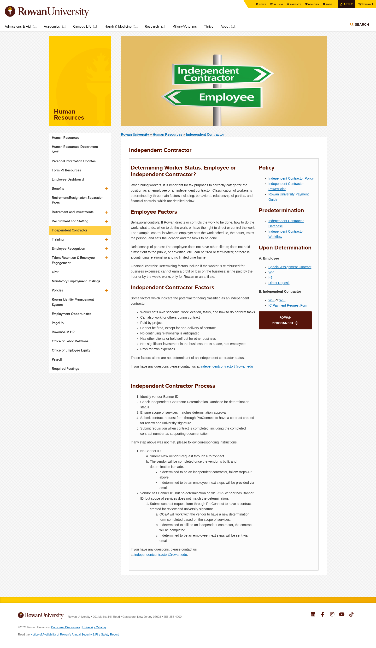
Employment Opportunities (71, 313)
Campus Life (82, 26)
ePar (55, 272)
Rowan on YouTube (342, 614)
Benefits (58, 188)
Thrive (208, 26)
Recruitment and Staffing (70, 221)
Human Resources (168, 134)
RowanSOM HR (63, 332)
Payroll (57, 359)
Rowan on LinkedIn (313, 614)
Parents (295, 4)
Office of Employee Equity (71, 350)
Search (362, 24)
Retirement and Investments (73, 212)
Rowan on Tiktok (351, 614)
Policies (57, 290)
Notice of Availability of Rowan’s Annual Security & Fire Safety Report (74, 634)
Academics (52, 26)
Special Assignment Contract (289, 267)
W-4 (271, 272)
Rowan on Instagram (332, 614)
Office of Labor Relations (70, 341)
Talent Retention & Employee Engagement (73, 260)
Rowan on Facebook (323, 614)
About (225, 26)
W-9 (271, 300)
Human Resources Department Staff (75, 149)
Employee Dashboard (68, 179)
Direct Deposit (278, 283)
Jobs (328, 4)
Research (152, 26)
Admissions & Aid (18, 26)
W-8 (282, 300)
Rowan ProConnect (283, 320)
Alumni (277, 4)
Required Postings (65, 368)
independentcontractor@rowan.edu (226, 366)
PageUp (58, 323)
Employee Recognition (68, 248)
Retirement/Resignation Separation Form (77, 200)
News (262, 4)
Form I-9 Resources (66, 170)
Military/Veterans (184, 26)
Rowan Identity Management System (73, 302)
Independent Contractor (205, 134)
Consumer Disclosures (65, 627)
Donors (313, 4)
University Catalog (94, 627)
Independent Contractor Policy (290, 178)
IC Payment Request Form (288, 305)
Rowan (364, 4)
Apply (347, 4)
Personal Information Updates (74, 161)
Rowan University (54, 12)
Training (58, 239)
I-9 (270, 277)
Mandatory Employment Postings (76, 281)
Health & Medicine (118, 26)
